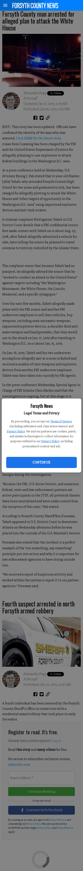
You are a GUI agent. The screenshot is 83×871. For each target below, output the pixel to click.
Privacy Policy (16, 431)
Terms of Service (61, 421)
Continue (41, 462)
